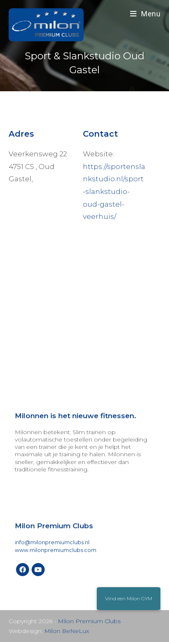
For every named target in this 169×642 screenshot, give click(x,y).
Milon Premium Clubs (89, 621)
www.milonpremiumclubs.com (55, 550)
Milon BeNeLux (66, 631)
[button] (128, 598)
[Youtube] (38, 569)
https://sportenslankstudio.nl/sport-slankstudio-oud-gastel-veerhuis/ (114, 191)
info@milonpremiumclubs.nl (52, 542)
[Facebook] (22, 569)
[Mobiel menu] (145, 14)
